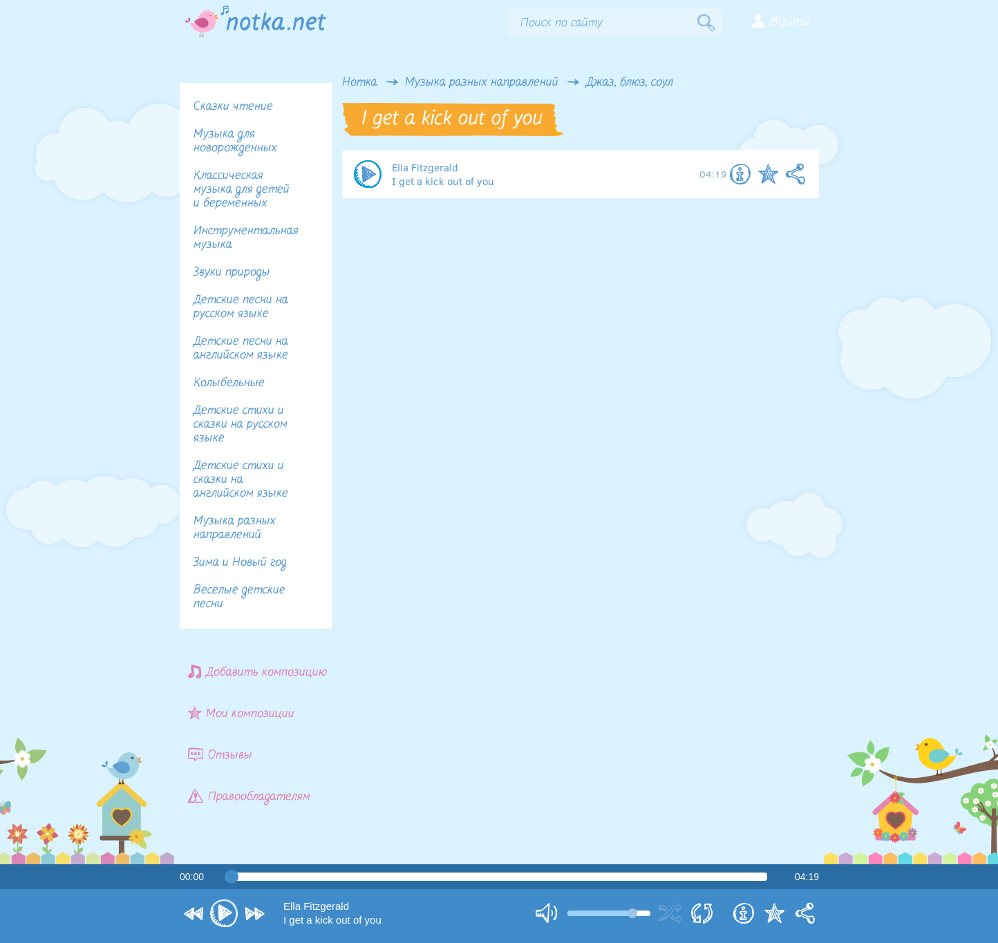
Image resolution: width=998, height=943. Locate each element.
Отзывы (220, 754)
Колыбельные (229, 383)
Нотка (359, 83)
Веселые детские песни (239, 597)
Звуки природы (232, 272)
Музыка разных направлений (481, 83)
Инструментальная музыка (246, 238)
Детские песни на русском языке (241, 307)
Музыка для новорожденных (235, 141)
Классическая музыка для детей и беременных (242, 189)
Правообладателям (249, 796)
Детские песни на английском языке (241, 348)
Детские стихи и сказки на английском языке (241, 479)
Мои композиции (241, 713)
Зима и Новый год (240, 562)
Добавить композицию (258, 672)
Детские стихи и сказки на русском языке (241, 424)
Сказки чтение (233, 106)
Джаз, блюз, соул (629, 83)
